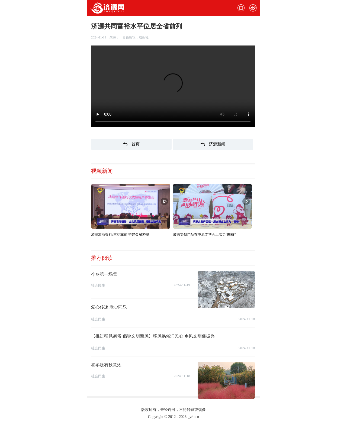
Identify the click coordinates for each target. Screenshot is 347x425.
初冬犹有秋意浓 (106, 365)
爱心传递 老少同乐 (109, 307)
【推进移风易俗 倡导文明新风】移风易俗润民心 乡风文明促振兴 (153, 336)
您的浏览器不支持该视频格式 (173, 86)
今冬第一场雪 (104, 274)
